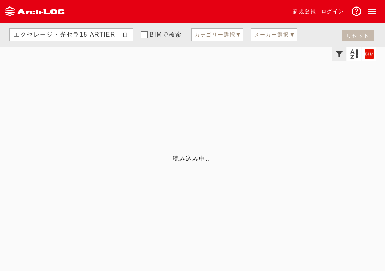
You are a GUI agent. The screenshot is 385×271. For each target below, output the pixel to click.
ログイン (332, 11)
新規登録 (304, 11)
